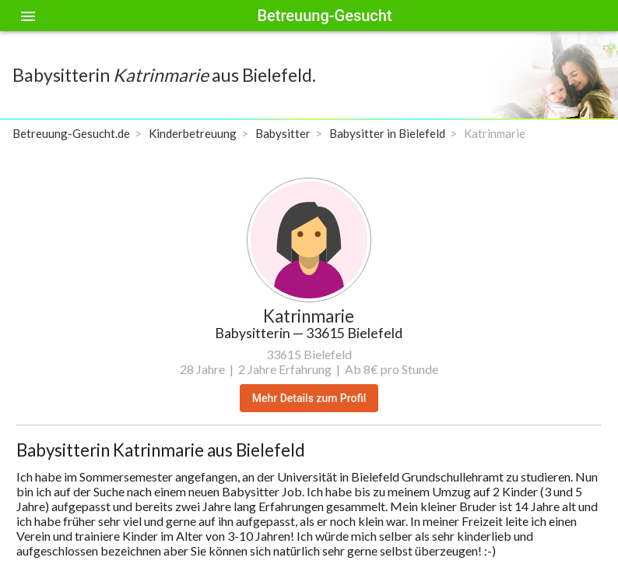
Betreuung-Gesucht (324, 15)
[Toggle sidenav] (28, 15)
